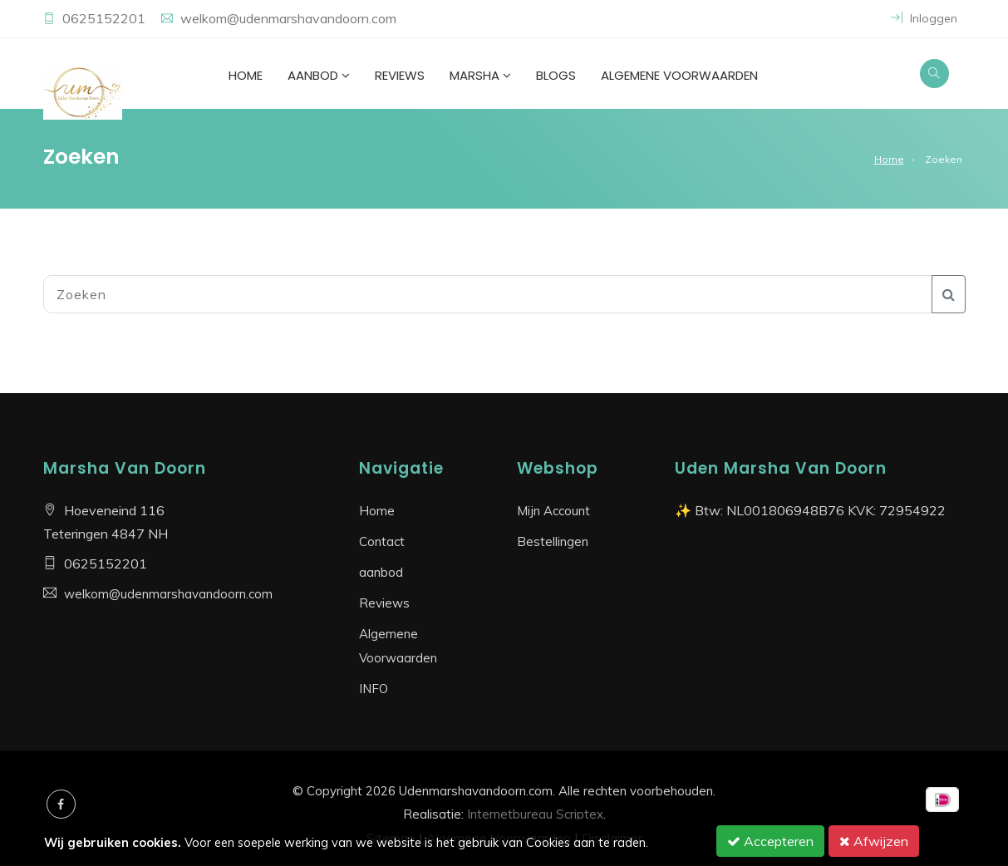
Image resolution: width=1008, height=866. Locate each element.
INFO (373, 688)
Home (246, 75)
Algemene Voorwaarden (679, 75)
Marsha (480, 75)
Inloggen (924, 18)
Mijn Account (553, 511)
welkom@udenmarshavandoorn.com (288, 18)
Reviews (400, 75)
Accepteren (770, 841)
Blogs (556, 75)
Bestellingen (552, 541)
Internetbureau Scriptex (535, 814)
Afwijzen (873, 841)
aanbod (319, 75)
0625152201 (105, 18)
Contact (382, 541)
